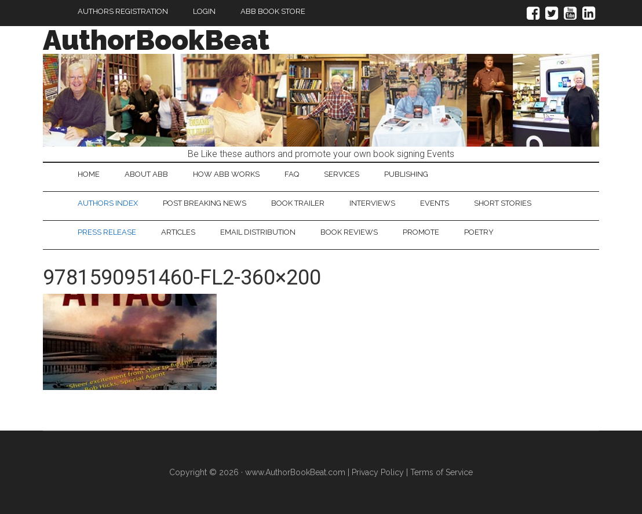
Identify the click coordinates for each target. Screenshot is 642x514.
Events (434, 203)
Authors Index (108, 203)
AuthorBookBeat (156, 40)
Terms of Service (441, 472)
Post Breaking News (204, 203)
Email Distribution (258, 232)
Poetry (479, 232)
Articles (178, 232)
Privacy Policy (378, 472)
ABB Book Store (272, 11)
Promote (421, 232)
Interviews (372, 203)
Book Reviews (349, 232)
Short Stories (502, 203)
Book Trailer (297, 203)
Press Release (107, 232)
